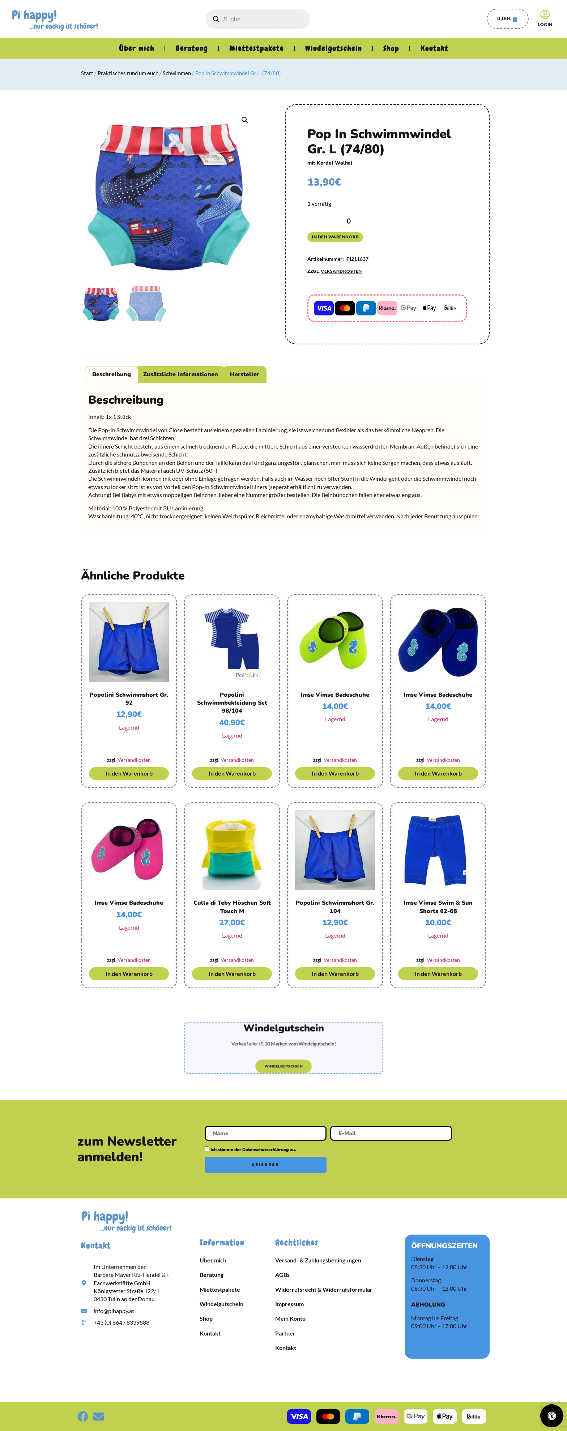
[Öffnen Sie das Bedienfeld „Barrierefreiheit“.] (551, 1415)
